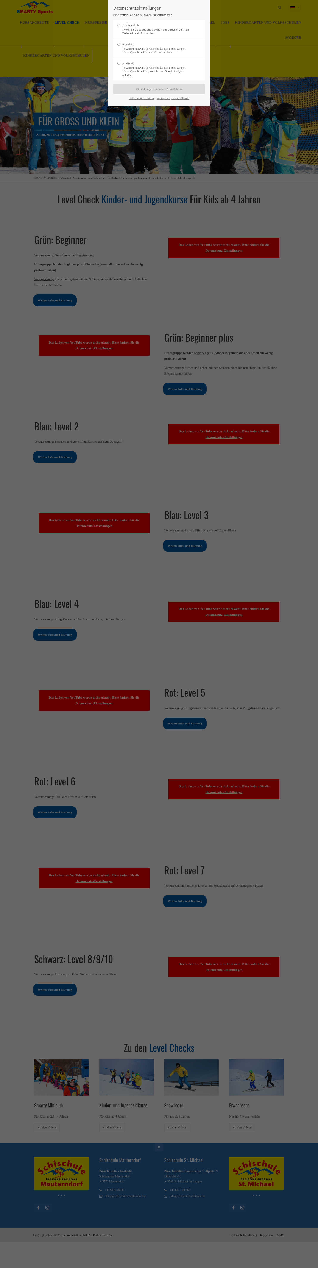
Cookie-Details (180, 98)
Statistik (157, 69)
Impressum (163, 98)
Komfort (157, 48)
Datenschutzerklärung (142, 98)
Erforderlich (157, 29)
